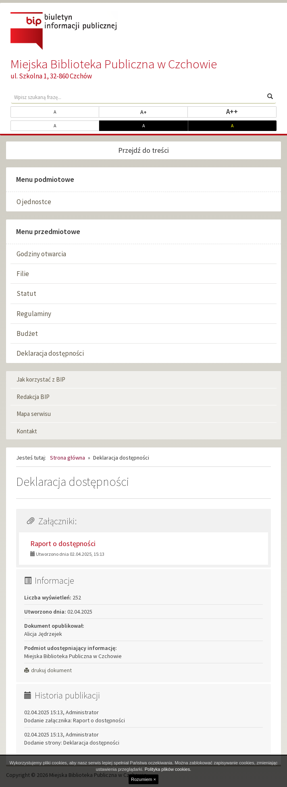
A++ (251, 111)
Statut (26, 293)
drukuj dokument (48, 670)
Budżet (27, 333)
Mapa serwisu (34, 414)
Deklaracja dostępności (50, 353)
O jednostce (34, 201)
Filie (23, 273)
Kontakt (27, 431)
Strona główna (67, 457)
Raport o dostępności (63, 543)
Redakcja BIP (33, 397)
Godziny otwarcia (41, 253)
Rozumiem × (143, 779)
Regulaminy (34, 313)
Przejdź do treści (143, 150)
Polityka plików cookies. (168, 769)
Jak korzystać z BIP (41, 379)
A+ (164, 112)
